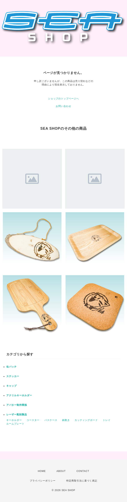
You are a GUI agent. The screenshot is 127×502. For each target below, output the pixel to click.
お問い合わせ (63, 106)
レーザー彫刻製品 (16, 414)
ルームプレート (15, 423)
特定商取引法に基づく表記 (81, 480)
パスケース (50, 420)
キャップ (11, 385)
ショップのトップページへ (63, 98)
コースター (33, 420)
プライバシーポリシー (43, 480)
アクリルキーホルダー (19, 395)
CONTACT (82, 471)
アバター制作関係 (16, 405)
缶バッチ (11, 366)
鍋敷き (66, 420)
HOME (42, 471)
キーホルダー (14, 420)
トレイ (107, 420)
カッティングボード (86, 420)
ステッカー (12, 376)
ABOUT (61, 471)
